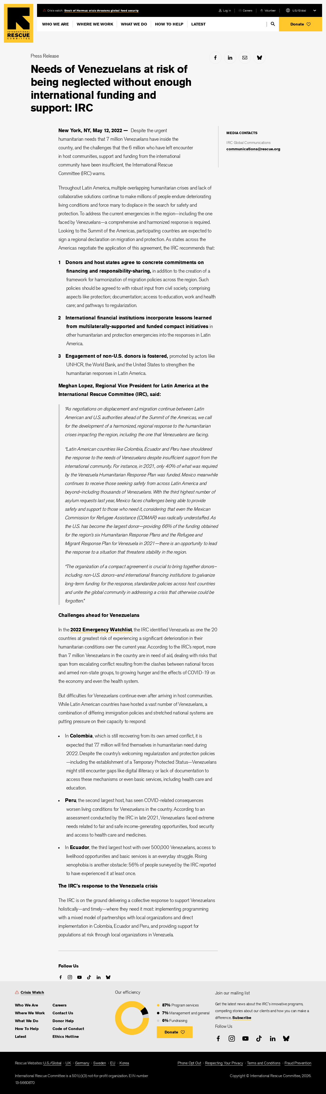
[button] (300, 24)
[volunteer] (268, 10)
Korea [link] (124, 1063)
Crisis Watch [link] (32, 992)
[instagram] (70, 977)
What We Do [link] (26, 1020)
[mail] (245, 57)
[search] (273, 24)
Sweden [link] (99, 1063)
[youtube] (79, 977)
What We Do (134, 24)
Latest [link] (20, 1036)
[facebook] (215, 57)
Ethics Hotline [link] (65, 1036)
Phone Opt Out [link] (189, 1063)
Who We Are (55, 24)
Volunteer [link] (270, 10)
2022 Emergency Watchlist (101, 629)
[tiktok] (89, 977)
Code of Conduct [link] (68, 1028)
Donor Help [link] (63, 1020)
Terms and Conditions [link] (263, 1063)
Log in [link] (227, 10)
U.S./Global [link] (52, 1063)
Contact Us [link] (62, 1013)
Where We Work (95, 24)
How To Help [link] (27, 1028)
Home (18, 23)
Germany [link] (82, 1063)
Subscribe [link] (241, 1017)
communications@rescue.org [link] (253, 149)
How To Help (169, 24)
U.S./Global (299, 10)
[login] (225, 10)
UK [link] (68, 1063)
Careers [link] (247, 10)
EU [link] (113, 1063)
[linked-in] (230, 57)
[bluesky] (259, 57)
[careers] (245, 10)
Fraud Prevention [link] (298, 1063)
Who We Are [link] (26, 1005)
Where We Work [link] (30, 1013)
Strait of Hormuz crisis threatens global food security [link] (101, 10)
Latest (198, 24)
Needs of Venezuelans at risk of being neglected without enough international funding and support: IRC (111, 88)
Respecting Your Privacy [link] (224, 1063)
